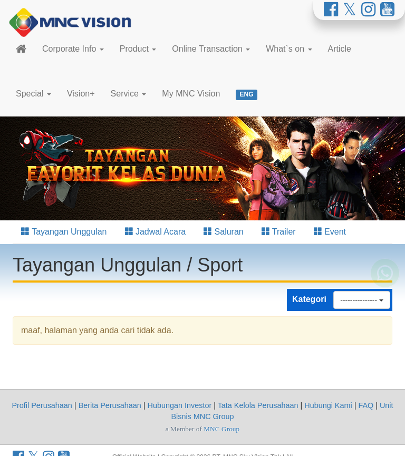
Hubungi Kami (328, 405)
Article (339, 48)
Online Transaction (211, 48)
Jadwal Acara (155, 231)
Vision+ (81, 93)
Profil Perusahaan (42, 405)
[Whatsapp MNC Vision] (385, 280)
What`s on (289, 48)
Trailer (279, 231)
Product (138, 48)
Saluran (224, 231)
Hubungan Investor (180, 405)
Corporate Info (73, 48)
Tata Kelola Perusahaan (258, 405)
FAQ (365, 405)
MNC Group (221, 429)
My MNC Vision (191, 93)
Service (129, 93)
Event (330, 231)
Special (33, 93)
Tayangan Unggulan (64, 231)
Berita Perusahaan (110, 405)
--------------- (361, 300)
